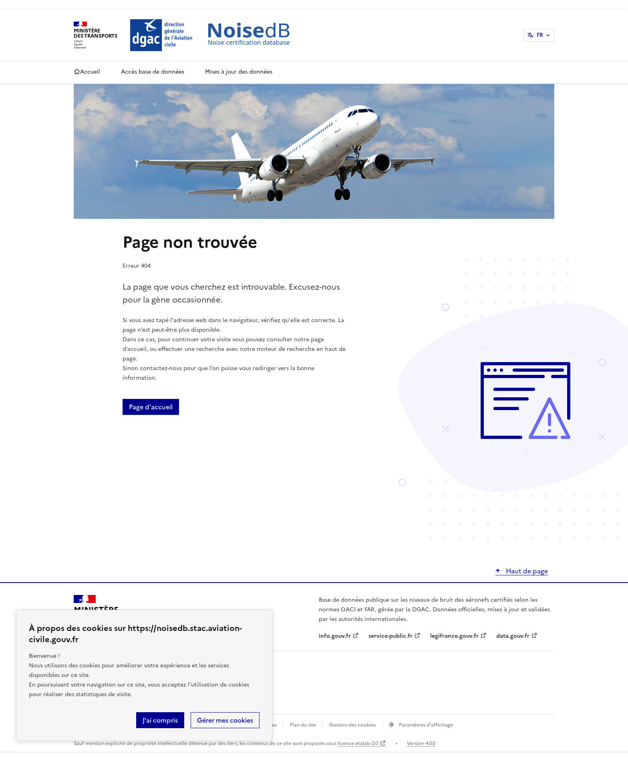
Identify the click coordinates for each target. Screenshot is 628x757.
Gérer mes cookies (225, 720)
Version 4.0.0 (421, 743)
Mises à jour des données (238, 72)
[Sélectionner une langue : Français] (538, 35)
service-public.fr (390, 636)
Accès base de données (152, 72)
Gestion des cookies (352, 725)
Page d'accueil (151, 407)
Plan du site (303, 725)
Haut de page (526, 571)
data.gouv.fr (512, 636)
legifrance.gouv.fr (454, 636)
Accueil (87, 72)
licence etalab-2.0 (358, 743)
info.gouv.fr (335, 636)
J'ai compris (160, 720)
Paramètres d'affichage (425, 725)
